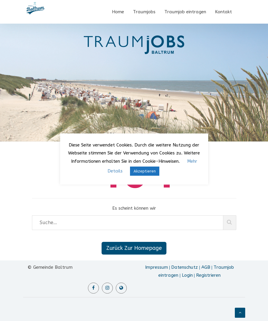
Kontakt (223, 11)
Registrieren (208, 275)
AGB (205, 267)
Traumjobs (144, 11)
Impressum (156, 267)
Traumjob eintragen (185, 11)
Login (187, 275)
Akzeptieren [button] (145, 171)
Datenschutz (184, 267)
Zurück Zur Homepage (134, 248)
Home (118, 11)
